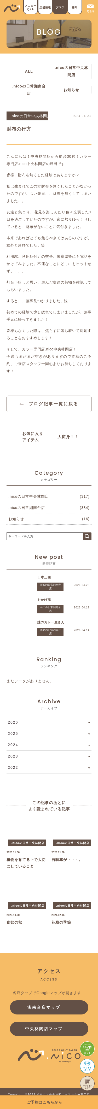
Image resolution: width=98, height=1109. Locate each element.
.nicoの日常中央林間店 (71, 71)
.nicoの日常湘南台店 (29, 90)
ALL (29, 71)
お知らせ (71, 90)
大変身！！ (67, 437)
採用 (75, 7)
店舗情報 (45, 7)
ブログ (60, 7)
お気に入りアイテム (32, 436)
